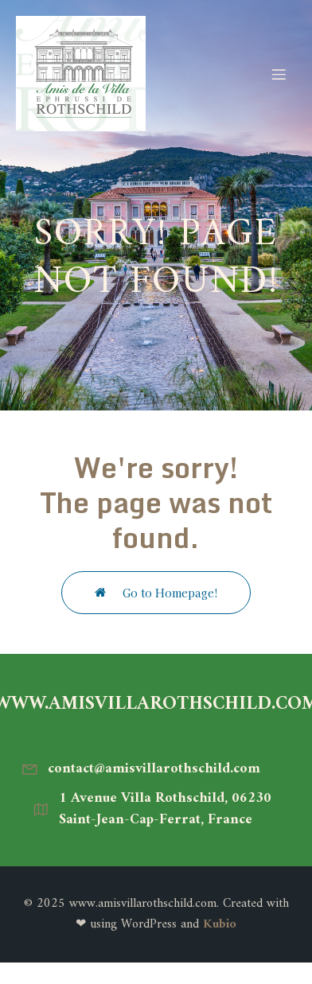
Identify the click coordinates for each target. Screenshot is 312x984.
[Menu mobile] (278, 73)
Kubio (219, 924)
